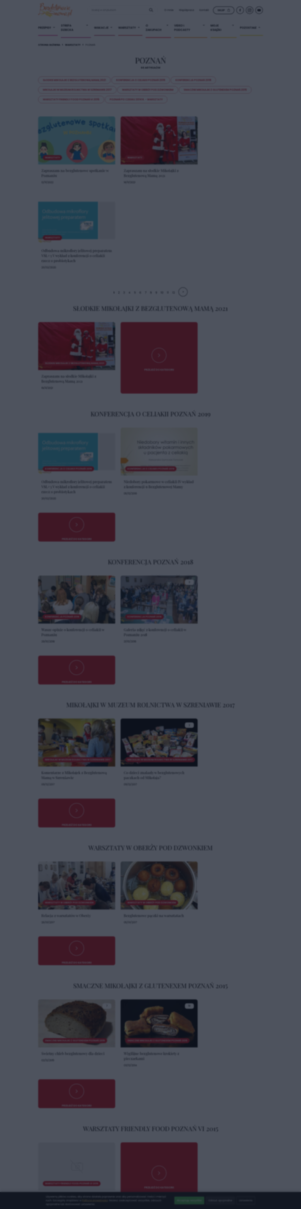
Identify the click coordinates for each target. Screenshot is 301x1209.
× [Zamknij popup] (206, 533)
